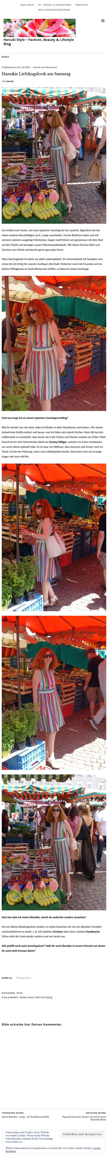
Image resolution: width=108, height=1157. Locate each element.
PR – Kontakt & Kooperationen (54, 5)
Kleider (23, 997)
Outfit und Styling (43, 997)
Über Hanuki (27, 5)
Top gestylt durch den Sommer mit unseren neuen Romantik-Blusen (80, 1116)
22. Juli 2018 (23, 67)
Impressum (81, 5)
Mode (5, 57)
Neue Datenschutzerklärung (54, 10)
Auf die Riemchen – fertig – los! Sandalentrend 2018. (25, 1115)
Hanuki (10, 81)
